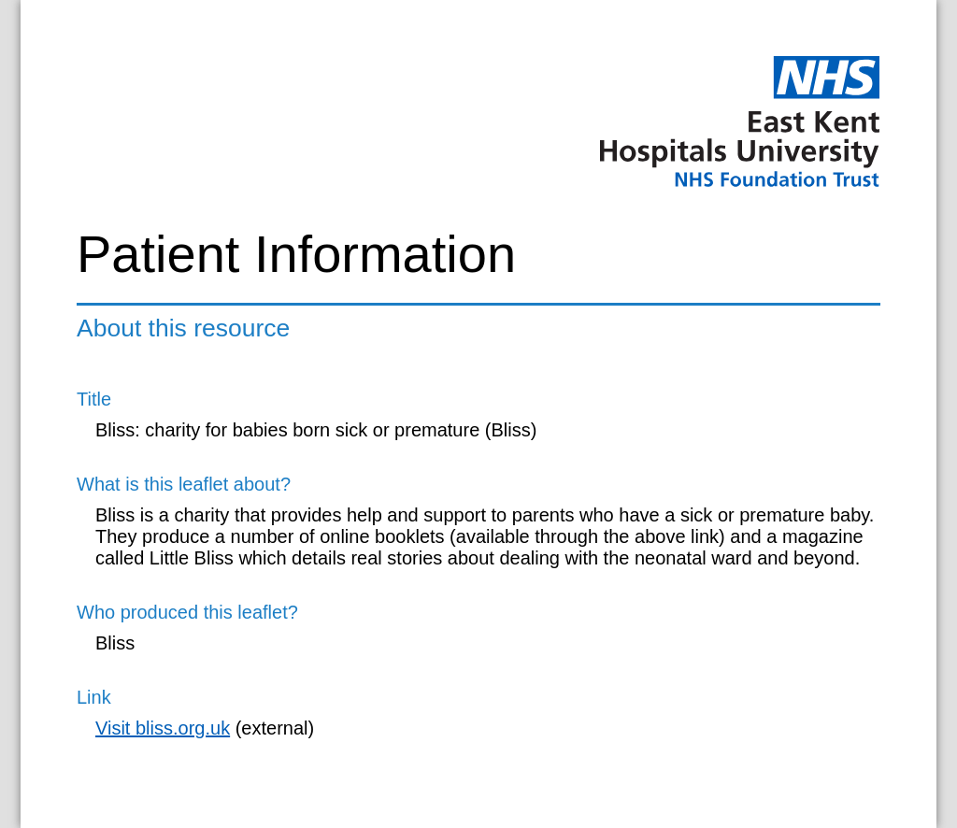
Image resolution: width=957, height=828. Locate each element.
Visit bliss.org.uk (162, 728)
